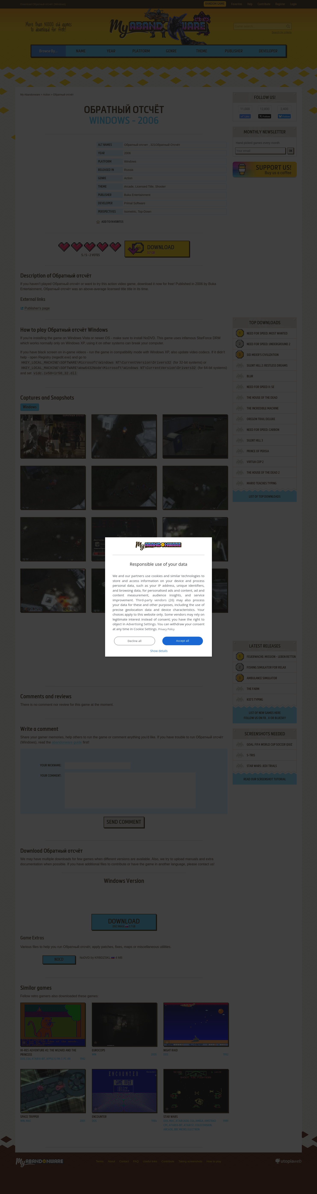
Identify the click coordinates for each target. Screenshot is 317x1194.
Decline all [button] (134, 641)
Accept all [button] (182, 641)
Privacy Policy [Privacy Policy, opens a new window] (168, 629)
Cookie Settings (145, 629)
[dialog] (158, 597)
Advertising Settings (141, 624)
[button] (158, 651)
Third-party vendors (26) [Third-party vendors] (155, 600)
